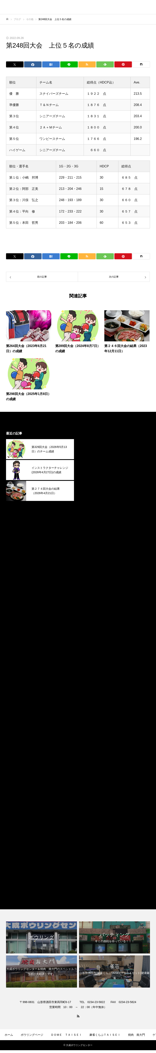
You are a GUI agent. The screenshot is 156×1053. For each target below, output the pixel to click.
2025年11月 (90, 496)
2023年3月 (90, 791)
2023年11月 (90, 717)
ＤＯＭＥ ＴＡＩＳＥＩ (66, 1034)
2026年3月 (90, 459)
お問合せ (103, 1046)
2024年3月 (90, 680)
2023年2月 (90, 800)
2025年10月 (90, 505)
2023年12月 (90, 708)
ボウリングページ (32, 1034)
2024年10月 (90, 616)
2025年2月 (90, 579)
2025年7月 (90, 533)
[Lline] (69, 64)
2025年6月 (90, 542)
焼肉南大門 (90, 874)
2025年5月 (90, 551)
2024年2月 (90, 690)
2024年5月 (90, 662)
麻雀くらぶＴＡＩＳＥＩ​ (104, 1034)
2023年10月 (90, 726)
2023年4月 (90, 782)
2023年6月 (90, 763)
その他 (87, 856)
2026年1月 (90, 477)
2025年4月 (90, 560)
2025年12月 (90, 486)
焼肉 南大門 (136, 1034)
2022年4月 (90, 837)
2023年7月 (90, 754)
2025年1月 (90, 588)
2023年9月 (90, 736)
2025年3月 (90, 570)
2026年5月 (90, 440)
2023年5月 (90, 773)
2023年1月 (90, 810)
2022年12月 (90, 819)
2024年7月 (90, 643)
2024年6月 (90, 653)
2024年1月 (90, 699)
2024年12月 (90, 597)
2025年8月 (90, 523)
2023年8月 (90, 745)
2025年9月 (90, 514)
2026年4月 (90, 450)
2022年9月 (90, 828)
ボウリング (90, 865)
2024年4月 (90, 671)
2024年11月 (90, 606)
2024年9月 (90, 625)
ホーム (9, 1034)
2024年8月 (90, 634)
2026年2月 (90, 468)
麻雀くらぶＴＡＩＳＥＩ (99, 883)
